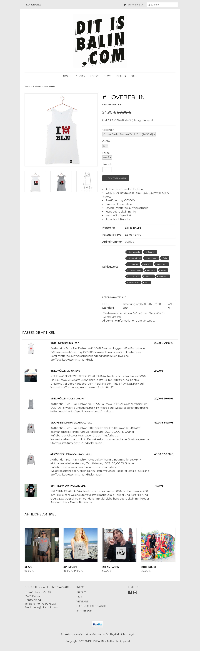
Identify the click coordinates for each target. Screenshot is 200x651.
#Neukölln (58, 370)
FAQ (79, 597)
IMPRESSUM (84, 610)
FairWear (148, 264)
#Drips (55, 343)
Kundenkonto (33, 4)
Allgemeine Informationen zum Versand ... (128, 320)
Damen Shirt (133, 234)
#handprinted (135, 258)
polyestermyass (135, 270)
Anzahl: (107, 164)
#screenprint (151, 258)
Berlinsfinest (134, 282)
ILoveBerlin (163, 276)
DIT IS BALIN (133, 227)
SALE (134, 76)
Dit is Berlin (133, 264)
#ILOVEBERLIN (59, 422)
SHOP (80, 76)
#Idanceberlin (134, 252)
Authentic (151, 270)
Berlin (163, 270)
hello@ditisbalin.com (45, 607)
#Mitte (55, 485)
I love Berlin (162, 264)
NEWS (107, 76)
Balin (165, 258)
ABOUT (67, 76)
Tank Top (149, 276)
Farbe (106, 152)
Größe (106, 141)
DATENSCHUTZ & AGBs (91, 606)
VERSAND (82, 601)
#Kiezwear (150, 252)
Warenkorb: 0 (133, 4)
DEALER (121, 76)
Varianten (108, 129)
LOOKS (94, 76)
